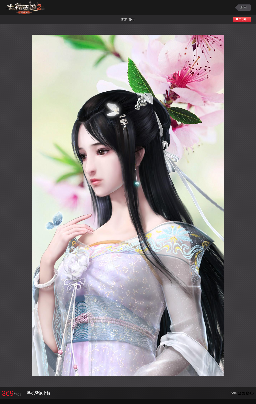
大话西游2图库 (25, 7)
